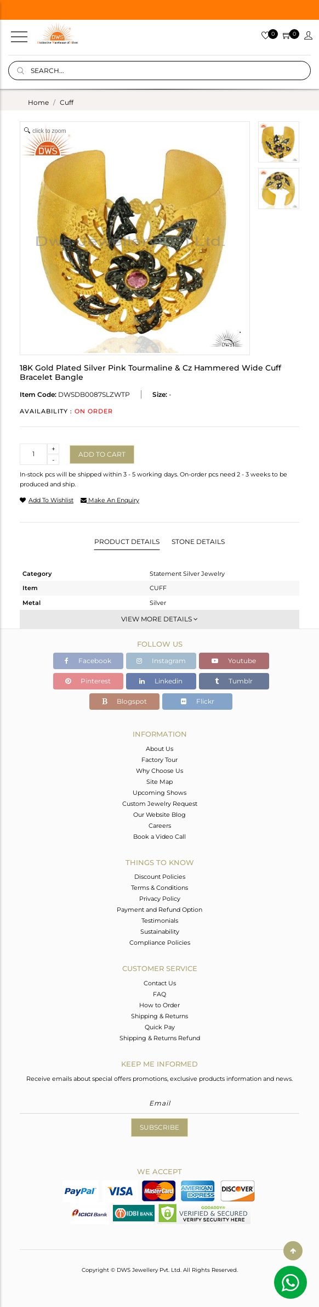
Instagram (161, 661)
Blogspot (124, 701)
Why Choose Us (159, 771)
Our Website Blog (159, 814)
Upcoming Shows (159, 792)
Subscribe (159, 1127)
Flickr (197, 701)
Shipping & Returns (159, 1016)
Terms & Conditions (159, 887)
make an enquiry (110, 500)
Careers (160, 825)
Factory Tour (159, 760)
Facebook (88, 661)
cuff (66, 102)
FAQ (159, 994)
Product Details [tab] (127, 541)
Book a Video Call (159, 836)
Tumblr (234, 681)
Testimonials (159, 920)
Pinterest (88, 681)
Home (38, 102)
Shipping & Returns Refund (159, 1038)
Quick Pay (160, 1027)
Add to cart (102, 454)
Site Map (159, 782)
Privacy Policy (159, 898)
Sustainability (159, 931)
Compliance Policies (159, 942)
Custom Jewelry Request (159, 803)
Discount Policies (159, 876)
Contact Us (160, 983)
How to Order (159, 1005)
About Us (159, 749)
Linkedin (161, 681)
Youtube (234, 661)
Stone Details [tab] (198, 541)
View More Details (159, 619)
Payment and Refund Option (159, 909)
